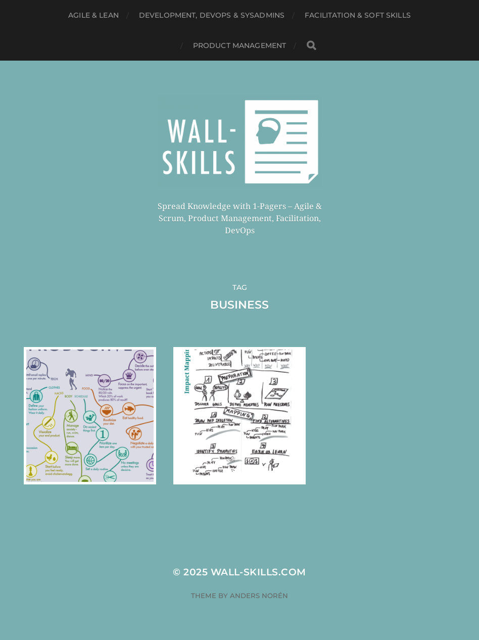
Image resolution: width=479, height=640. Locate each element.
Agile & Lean (93, 15)
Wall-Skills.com (258, 572)
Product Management (239, 45)
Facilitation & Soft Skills (358, 15)
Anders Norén (259, 596)
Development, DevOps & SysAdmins (211, 15)
